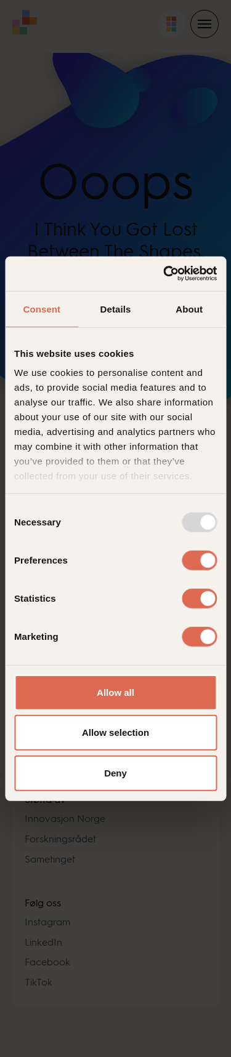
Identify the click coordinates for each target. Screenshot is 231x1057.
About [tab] (189, 308)
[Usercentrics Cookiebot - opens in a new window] (164, 274)
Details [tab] (115, 308)
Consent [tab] (41, 308)
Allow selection (115, 732)
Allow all (115, 692)
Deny (115, 772)
